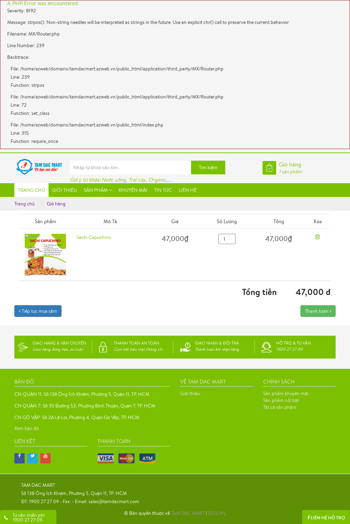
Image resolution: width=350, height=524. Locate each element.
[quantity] (226, 239)
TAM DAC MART (188, 513)
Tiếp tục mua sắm (38, 311)
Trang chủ (24, 204)
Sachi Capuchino (94, 237)
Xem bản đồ (26, 428)
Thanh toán (318, 311)
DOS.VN (216, 513)
